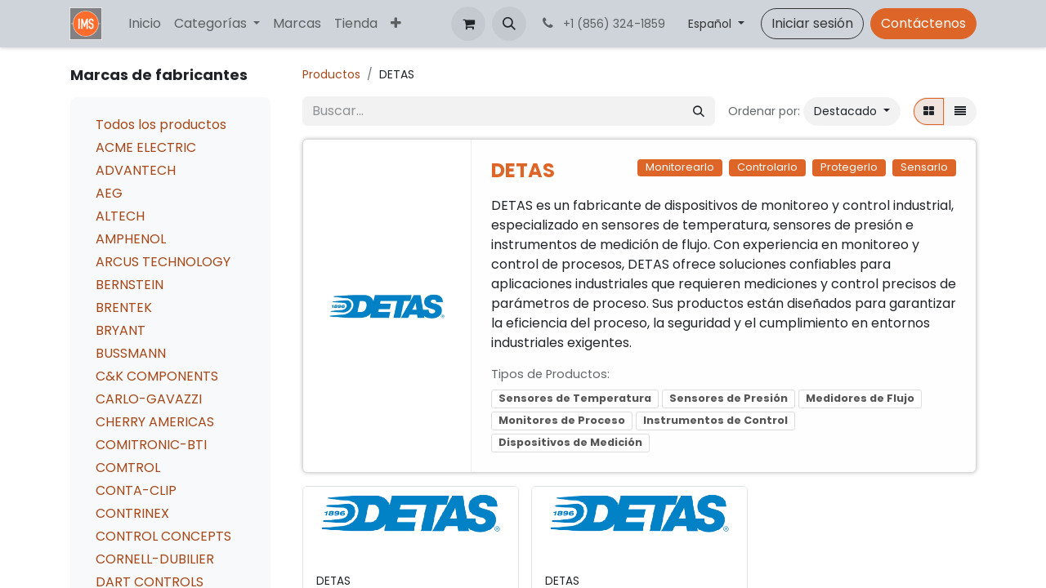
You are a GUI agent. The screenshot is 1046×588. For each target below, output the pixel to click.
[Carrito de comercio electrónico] (468, 24)
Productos (331, 74)
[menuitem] (145, 23)
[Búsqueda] (698, 111)
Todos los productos (161, 124)
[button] (509, 24)
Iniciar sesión (812, 23)
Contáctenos (923, 23)
